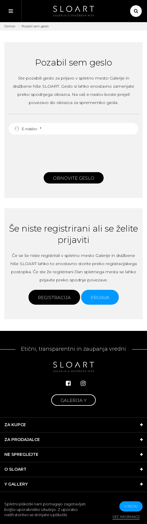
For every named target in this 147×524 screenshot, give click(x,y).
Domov (9, 26)
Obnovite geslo (73, 178)
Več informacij (126, 517)
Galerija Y (73, 400)
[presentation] (73, 151)
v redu (131, 506)
